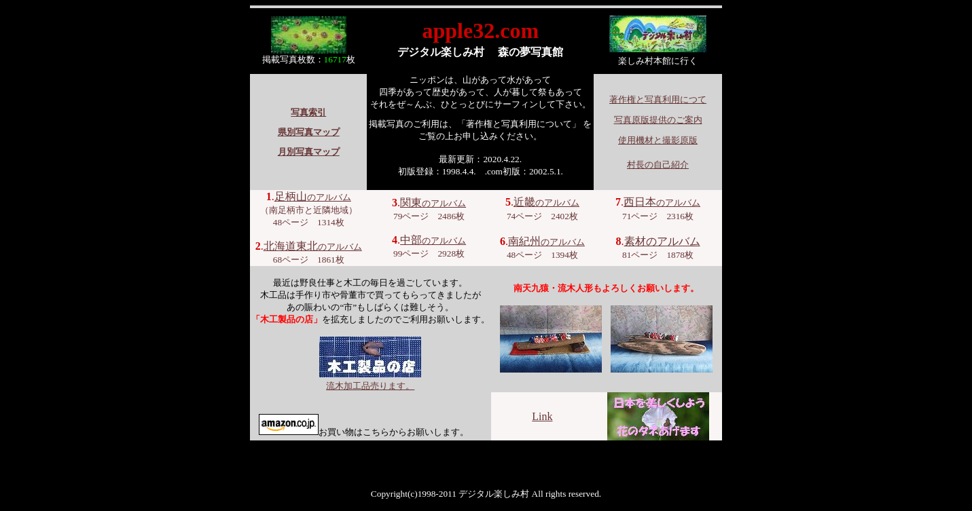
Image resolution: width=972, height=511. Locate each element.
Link (542, 416)
